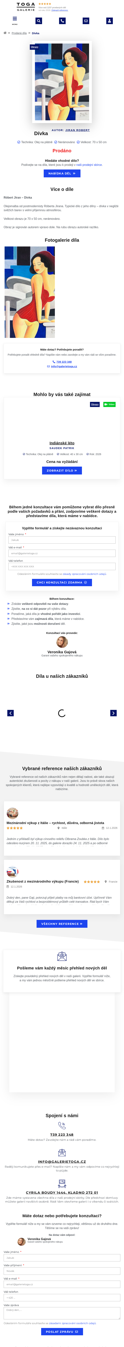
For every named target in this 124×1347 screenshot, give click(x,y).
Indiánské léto (62, 443)
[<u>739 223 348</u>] (62, 1090)
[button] (10, 713)
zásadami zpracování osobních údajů (72, 1288)
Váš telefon (15, 560)
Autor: (71, 130)
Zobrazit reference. (59, 10)
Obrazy (34, 47)
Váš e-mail (15, 547)
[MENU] (15, 18)
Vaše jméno (16, 534)
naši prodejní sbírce (89, 164)
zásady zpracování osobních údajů (84, 574)
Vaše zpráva (11, 1269)
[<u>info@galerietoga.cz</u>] (62, 1117)
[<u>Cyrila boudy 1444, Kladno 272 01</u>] (62, 1149)
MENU (15, 24)
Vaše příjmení (13, 1230)
